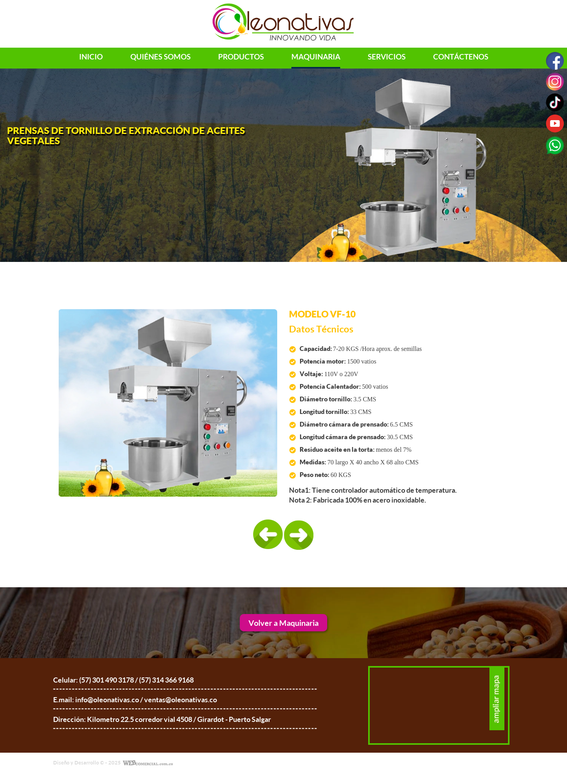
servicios (387, 57)
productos (241, 57)
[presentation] (268, 535)
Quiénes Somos (160, 57)
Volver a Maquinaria (283, 622)
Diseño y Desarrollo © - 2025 (87, 762)
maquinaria (315, 57)
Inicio (91, 57)
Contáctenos (460, 57)
